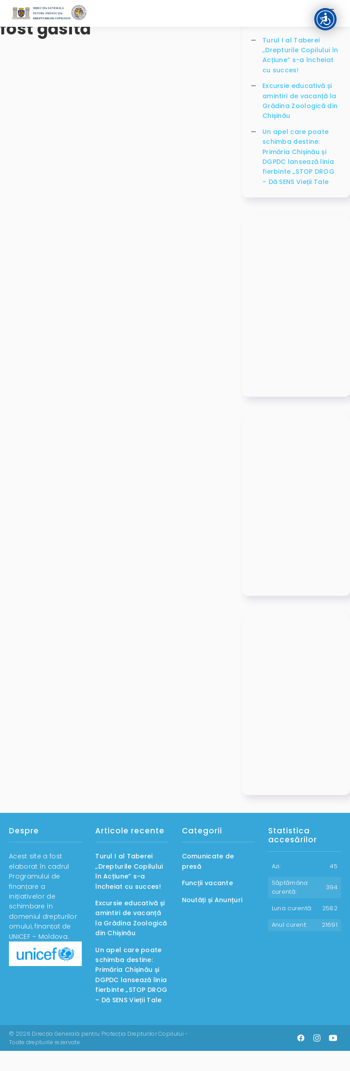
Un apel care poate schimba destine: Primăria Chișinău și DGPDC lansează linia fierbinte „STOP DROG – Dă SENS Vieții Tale (298, 156)
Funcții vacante (207, 883)
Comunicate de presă (208, 861)
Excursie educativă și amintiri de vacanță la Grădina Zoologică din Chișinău (299, 100)
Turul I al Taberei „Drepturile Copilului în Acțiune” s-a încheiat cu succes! (300, 55)
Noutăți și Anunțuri (212, 899)
